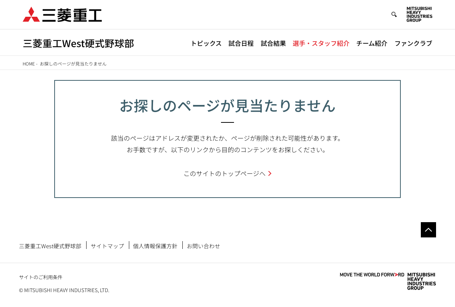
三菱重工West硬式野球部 (50, 246)
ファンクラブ (413, 43)
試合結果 (273, 43)
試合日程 (241, 43)
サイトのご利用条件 (40, 277)
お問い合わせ (203, 246)
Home (29, 63)
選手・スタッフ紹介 (321, 43)
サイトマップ (107, 246)
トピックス (206, 43)
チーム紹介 (371, 43)
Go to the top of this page (428, 229)
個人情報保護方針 (155, 246)
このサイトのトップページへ (224, 173)
